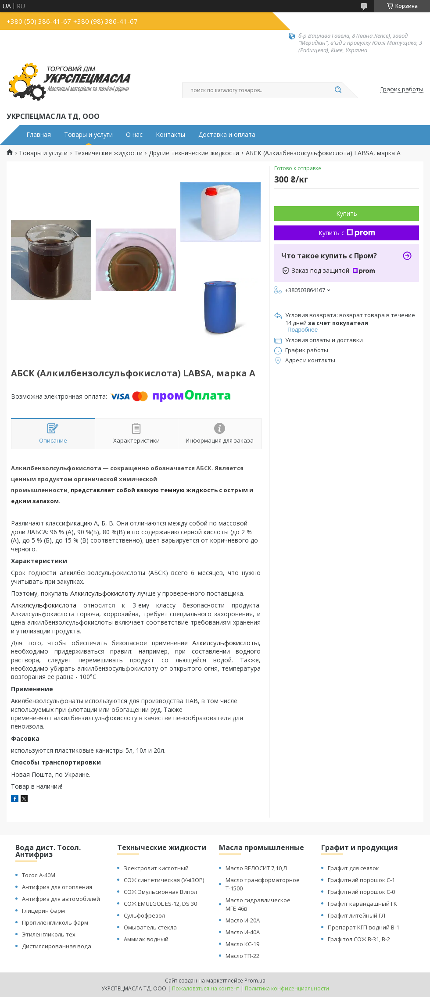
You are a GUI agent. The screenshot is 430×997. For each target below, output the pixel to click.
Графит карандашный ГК (362, 904)
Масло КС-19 (242, 944)
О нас (134, 135)
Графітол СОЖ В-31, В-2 (359, 939)
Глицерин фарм (43, 911)
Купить (346, 213)
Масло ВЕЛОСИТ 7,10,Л (256, 868)
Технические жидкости (108, 153)
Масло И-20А (243, 920)
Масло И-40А (243, 932)
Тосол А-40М (38, 875)
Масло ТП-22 (242, 956)
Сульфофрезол (144, 915)
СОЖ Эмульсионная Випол (160, 892)
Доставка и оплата (226, 135)
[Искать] (338, 90)
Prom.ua (254, 980)
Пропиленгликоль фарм (55, 922)
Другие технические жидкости (194, 153)
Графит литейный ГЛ (356, 915)
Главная (38, 135)
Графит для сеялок (353, 868)
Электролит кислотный (156, 868)
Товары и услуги (88, 135)
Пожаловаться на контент (205, 988)
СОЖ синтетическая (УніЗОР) (164, 880)
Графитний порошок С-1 (361, 880)
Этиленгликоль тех (48, 934)
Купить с (347, 233)
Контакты (170, 135)
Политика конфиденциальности (287, 988)
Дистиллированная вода (56, 946)
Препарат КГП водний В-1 (363, 927)
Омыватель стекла (150, 927)
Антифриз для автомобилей (61, 899)
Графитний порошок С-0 (361, 892)
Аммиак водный (146, 939)
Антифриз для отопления (57, 887)
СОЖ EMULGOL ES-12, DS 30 (160, 904)
